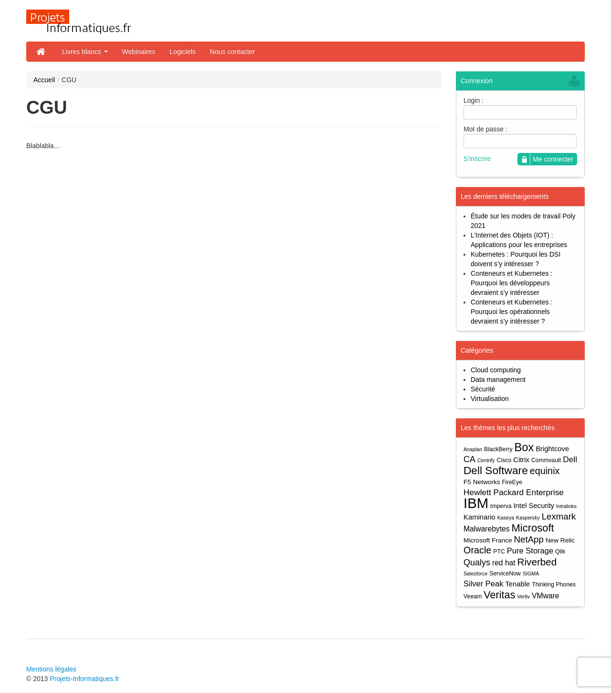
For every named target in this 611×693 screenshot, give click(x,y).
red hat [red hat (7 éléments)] (504, 563)
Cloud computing (496, 370)
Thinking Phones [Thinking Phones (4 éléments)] (554, 584)
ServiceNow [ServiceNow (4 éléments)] (505, 573)
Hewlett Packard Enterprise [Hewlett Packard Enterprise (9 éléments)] (514, 492)
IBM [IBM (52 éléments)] (476, 503)
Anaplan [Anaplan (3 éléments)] (473, 449)
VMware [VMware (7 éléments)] (545, 596)
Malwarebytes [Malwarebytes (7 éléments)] (487, 529)
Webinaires (139, 51)
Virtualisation (490, 398)
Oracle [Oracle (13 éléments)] (477, 550)
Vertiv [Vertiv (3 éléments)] (523, 596)
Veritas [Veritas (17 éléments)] (499, 595)
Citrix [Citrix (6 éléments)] (521, 460)
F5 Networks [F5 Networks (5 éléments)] (482, 482)
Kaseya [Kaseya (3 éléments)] (506, 517)
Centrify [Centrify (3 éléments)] (486, 460)
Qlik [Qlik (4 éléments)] (560, 551)
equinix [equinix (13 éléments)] (545, 471)
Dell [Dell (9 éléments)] (570, 459)
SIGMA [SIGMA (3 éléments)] (531, 573)
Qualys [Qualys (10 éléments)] (477, 562)
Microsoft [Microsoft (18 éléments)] (532, 528)
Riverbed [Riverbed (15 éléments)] (537, 562)
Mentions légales (51, 669)
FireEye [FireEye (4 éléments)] (512, 482)
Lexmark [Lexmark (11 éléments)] (559, 516)
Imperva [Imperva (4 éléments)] (501, 506)
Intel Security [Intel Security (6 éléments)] (533, 505)
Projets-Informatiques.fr (84, 678)
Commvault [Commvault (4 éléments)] (546, 460)
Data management (498, 379)
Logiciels (182, 51)
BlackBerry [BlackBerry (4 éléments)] (498, 449)
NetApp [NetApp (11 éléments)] (529, 539)
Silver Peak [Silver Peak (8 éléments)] (483, 583)
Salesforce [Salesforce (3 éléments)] (475, 573)
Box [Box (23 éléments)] (524, 448)
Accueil (44, 80)
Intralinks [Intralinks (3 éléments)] (566, 506)
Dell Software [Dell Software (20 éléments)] (496, 471)
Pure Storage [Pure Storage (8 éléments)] (530, 550)
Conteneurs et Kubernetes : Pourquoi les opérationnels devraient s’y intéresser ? (511, 311)
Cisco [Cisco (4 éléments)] (504, 460)
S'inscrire (477, 158)
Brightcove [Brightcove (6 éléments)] (552, 449)
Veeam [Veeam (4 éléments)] (473, 596)
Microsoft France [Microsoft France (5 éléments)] (488, 540)
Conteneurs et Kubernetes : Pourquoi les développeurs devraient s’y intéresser (511, 283)
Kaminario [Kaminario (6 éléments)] (479, 517)
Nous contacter (232, 51)
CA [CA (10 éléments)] (469, 459)
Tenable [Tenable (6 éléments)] (517, 584)
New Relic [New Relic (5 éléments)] (560, 540)
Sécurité (483, 389)
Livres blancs (85, 51)
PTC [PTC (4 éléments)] (499, 551)
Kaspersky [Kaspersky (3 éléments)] (528, 517)
